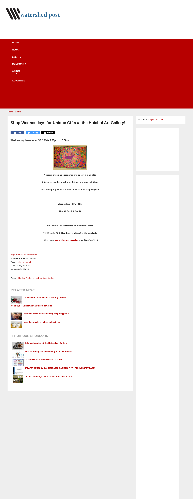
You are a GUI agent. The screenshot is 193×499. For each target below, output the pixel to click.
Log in (151, 62)
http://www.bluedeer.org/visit (24, 197)
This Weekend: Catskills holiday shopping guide (46, 256)
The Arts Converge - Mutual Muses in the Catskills (48, 319)
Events (58, 44)
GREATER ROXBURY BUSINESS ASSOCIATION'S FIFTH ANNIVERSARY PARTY (59, 310)
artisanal (27, 204)
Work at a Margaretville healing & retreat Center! (48, 294)
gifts (19, 204)
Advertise (123, 44)
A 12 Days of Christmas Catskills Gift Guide (31, 248)
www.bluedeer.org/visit (66, 182)
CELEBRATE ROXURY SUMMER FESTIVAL (43, 302)
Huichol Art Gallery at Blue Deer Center (36, 220)
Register (159, 62)
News (40, 44)
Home (24, 44)
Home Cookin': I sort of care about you (41, 264)
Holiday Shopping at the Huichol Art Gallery (45, 285)
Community (79, 44)
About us (101, 44)
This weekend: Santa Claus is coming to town (44, 240)
